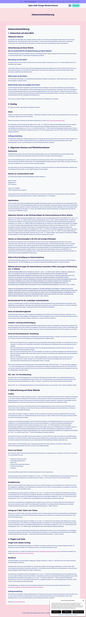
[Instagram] (70, 5)
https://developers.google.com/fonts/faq (46, 551)
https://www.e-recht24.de (18, 601)
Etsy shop (76, 5)
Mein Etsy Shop (61, 1)
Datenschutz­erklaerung (68, 614)
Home (21, 1)
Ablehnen (67, 611)
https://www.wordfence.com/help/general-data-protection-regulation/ (25, 587)
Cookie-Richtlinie (61, 614)
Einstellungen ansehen (78, 611)
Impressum (75, 614)
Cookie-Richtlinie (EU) (42, 1)
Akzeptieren (56, 611)
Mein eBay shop (70, 1)
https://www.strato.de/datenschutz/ (56, 120)
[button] (83, 600)
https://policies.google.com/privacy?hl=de (23, 553)
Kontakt (77, 1)
